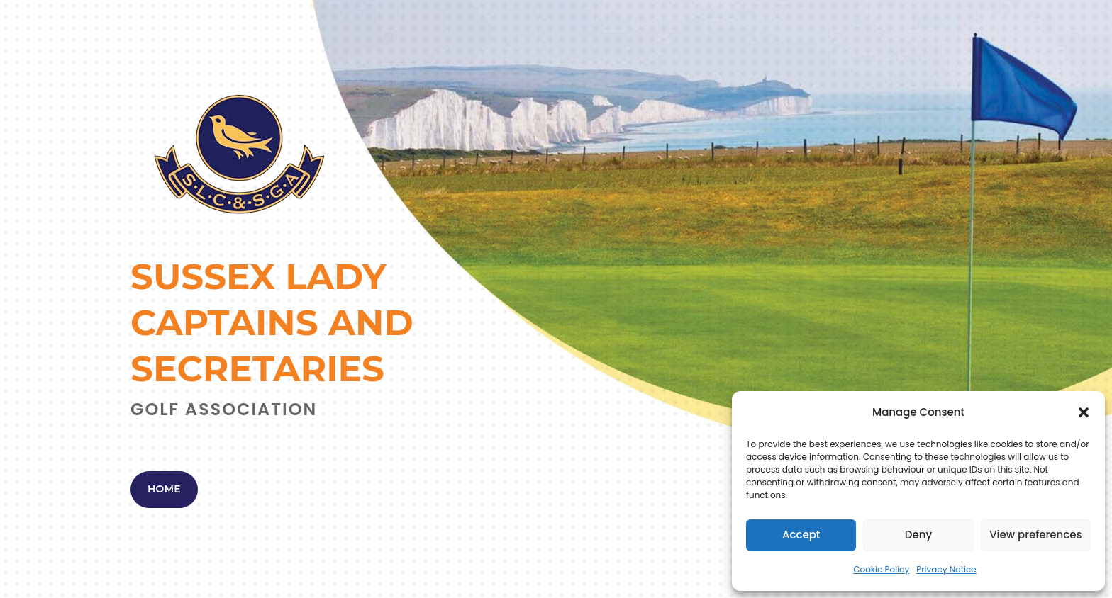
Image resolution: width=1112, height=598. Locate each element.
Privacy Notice (946, 569)
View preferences (1035, 534)
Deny (918, 534)
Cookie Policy (881, 569)
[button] (1084, 412)
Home (164, 489)
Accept (801, 534)
